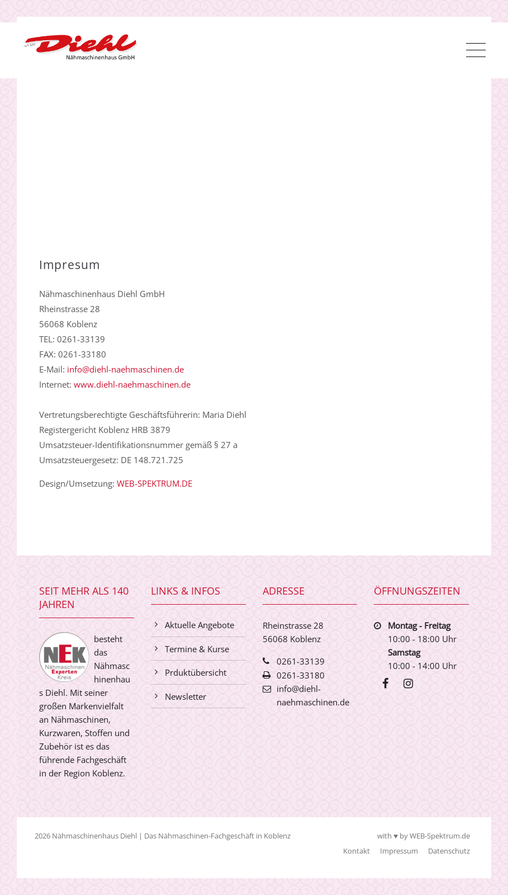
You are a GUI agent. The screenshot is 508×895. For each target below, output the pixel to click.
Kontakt (355, 851)
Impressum (398, 851)
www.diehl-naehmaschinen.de (132, 384)
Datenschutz (448, 851)
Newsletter (185, 696)
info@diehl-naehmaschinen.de (125, 369)
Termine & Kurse (197, 648)
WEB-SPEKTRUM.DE (154, 483)
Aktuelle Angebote (199, 624)
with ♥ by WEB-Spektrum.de (422, 836)
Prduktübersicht (195, 672)
